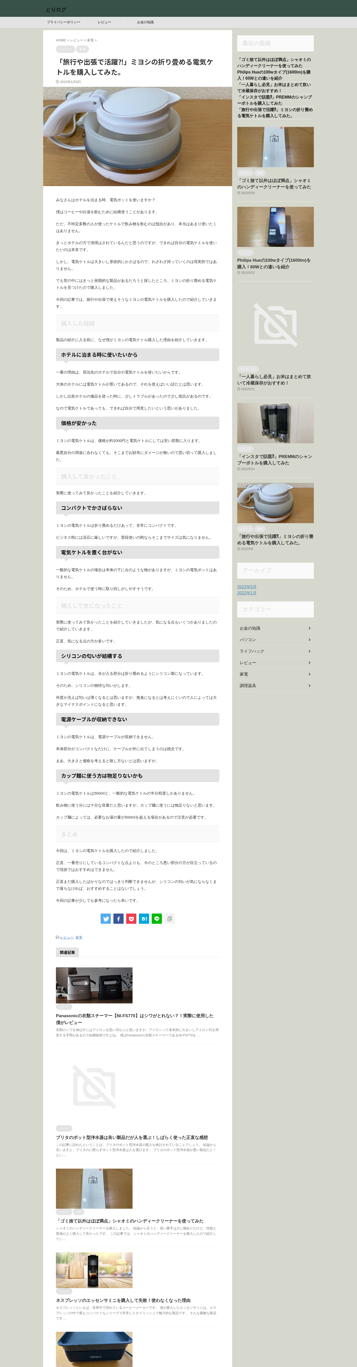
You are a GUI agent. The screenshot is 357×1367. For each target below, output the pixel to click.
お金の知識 (145, 22)
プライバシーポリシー (63, 22)
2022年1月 (245, 591)
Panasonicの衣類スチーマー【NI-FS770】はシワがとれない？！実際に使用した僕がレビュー (175, 986)
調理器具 (247, 683)
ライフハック (250, 649)
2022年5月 (245, 584)
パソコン (247, 637)
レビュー (104, 22)
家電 (79, 937)
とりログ (56, 10)
